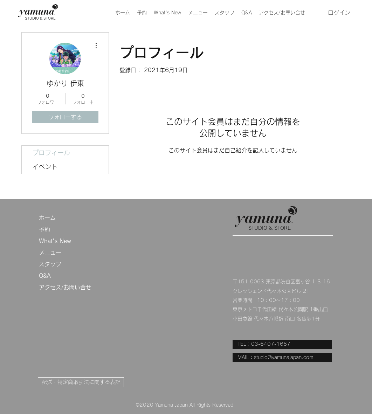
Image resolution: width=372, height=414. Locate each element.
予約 (44, 229)
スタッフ (50, 264)
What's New (55, 241)
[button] (198, 12)
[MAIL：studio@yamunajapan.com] (282, 357)
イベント (44, 167)
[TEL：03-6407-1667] (282, 344)
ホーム (47, 218)
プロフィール (51, 153)
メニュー (50, 252)
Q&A (45, 275)
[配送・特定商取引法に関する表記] (81, 382)
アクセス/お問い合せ (65, 287)
